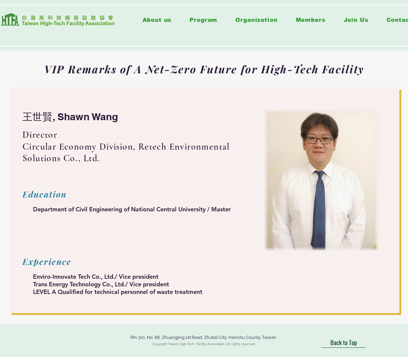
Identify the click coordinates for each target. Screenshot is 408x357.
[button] (203, 20)
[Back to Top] (343, 342)
